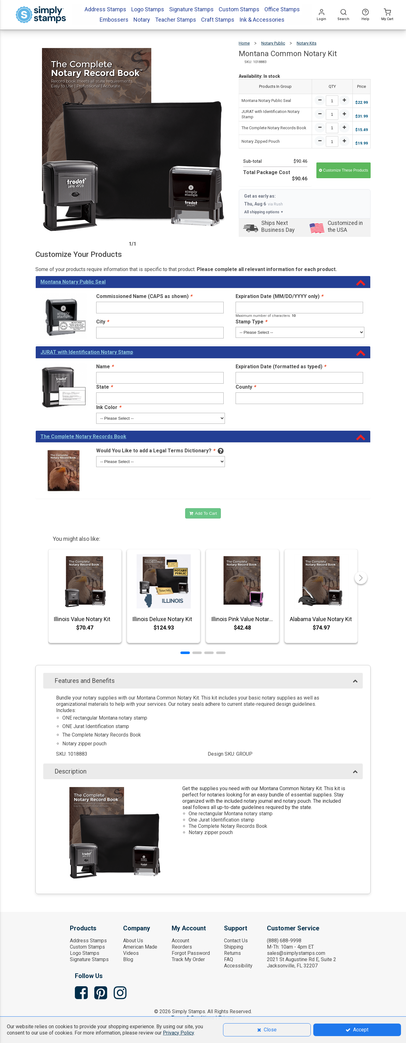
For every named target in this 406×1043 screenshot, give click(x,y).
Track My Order (188, 959)
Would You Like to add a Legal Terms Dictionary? (155, 451)
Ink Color (108, 407)
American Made (140, 947)
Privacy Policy (178, 1033)
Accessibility (238, 966)
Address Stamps (88, 941)
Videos (131, 953)
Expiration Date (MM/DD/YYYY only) (279, 296)
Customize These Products (343, 170)
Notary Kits (306, 43)
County (246, 387)
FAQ (228, 959)
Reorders (182, 947)
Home (244, 43)
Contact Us (236, 941)
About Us (133, 941)
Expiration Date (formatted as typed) (281, 367)
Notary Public (273, 43)
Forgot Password (191, 953)
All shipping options (264, 212)
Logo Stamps (84, 953)
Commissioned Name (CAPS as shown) (144, 296)
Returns (232, 953)
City (102, 322)
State (104, 387)
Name (104, 367)
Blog (128, 959)
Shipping (233, 947)
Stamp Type (251, 322)
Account (180, 941)
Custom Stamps (87, 947)
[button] (185, 653)
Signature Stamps (89, 959)
